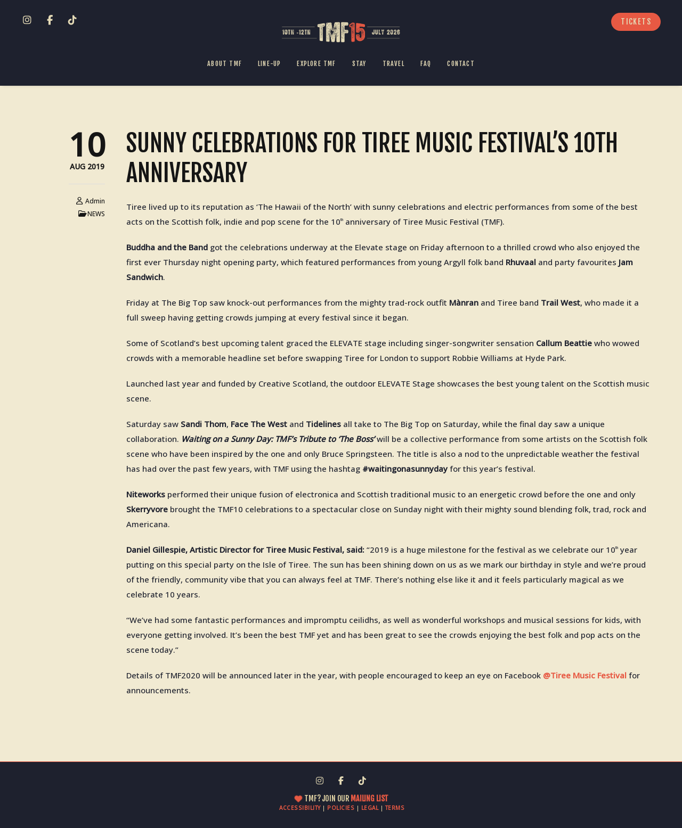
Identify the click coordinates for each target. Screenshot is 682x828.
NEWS (96, 213)
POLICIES (340, 807)
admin (95, 201)
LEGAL (370, 807)
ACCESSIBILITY (300, 807)
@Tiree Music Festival (585, 675)
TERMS (395, 807)
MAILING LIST (368, 798)
